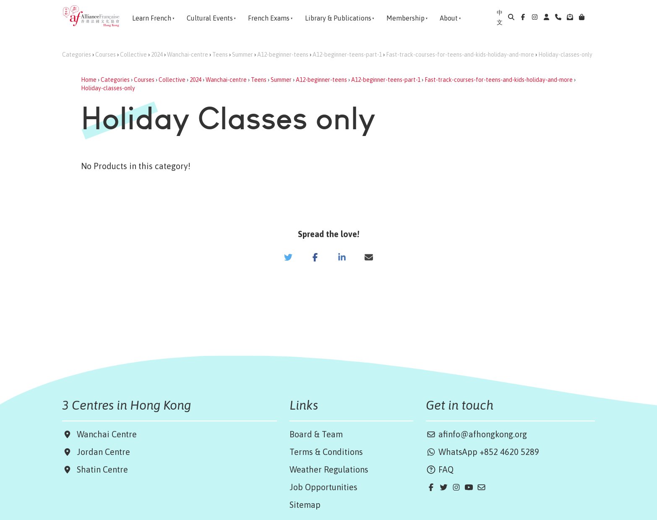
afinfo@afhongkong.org (476, 434)
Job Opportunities (323, 487)
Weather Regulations (328, 469)
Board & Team (316, 434)
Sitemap (305, 505)
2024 (157, 54)
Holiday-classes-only (565, 54)
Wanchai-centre (187, 54)
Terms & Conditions (326, 452)
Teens (220, 54)
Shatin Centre (100, 469)
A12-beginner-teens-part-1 (347, 54)
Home (88, 79)
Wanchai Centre (108, 434)
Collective (133, 54)
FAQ (440, 469)
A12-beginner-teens (282, 54)
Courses (105, 54)
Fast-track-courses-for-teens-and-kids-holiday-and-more (460, 54)
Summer (242, 54)
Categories (76, 54)
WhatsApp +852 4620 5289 (482, 452)
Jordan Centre (101, 452)
